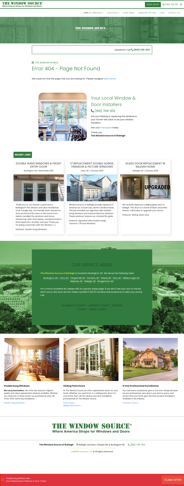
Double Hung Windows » (14, 403)
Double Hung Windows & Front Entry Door (38, 165)
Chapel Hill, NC (77, 278)
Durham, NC (93, 278)
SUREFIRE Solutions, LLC (81, 451)
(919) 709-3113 (140, 49)
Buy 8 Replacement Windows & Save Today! (26, 481)
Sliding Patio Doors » (72, 405)
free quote (106, 127)
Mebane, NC (76, 281)
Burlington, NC (50, 278)
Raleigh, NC (90, 281)
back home (110, 78)
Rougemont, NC (105, 281)
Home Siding (129, 13)
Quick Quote (153, 4)
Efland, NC (106, 278)
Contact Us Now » (131, 403)
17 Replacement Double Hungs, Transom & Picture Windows (92, 165)
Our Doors (113, 13)
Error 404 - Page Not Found (92, 66)
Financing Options (147, 13)
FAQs (162, 13)
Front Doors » (69, 403)
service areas (91, 288)
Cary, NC (64, 278)
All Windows (93, 13)
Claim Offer (172, 480)
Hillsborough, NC (131, 278)
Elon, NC (117, 278)
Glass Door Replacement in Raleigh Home (145, 165)
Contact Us (174, 13)
